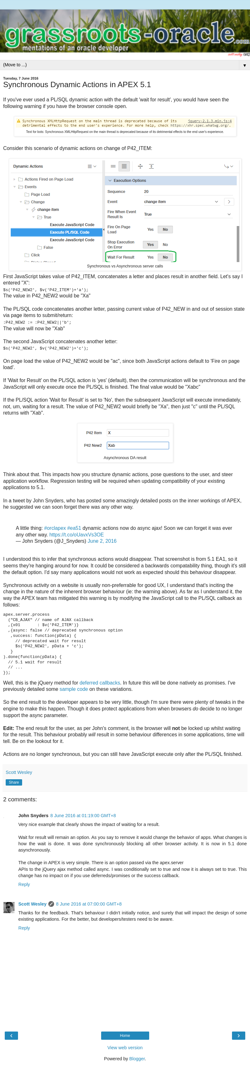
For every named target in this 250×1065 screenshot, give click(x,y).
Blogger (137, 1058)
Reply (24, 884)
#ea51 (74, 528)
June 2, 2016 (102, 541)
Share (14, 782)
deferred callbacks (100, 682)
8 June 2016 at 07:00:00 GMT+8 (89, 903)
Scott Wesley (32, 903)
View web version (125, 1047)
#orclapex (55, 528)
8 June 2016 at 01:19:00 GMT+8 (83, 815)
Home (125, 1035)
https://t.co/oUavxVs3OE (76, 534)
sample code (74, 689)
